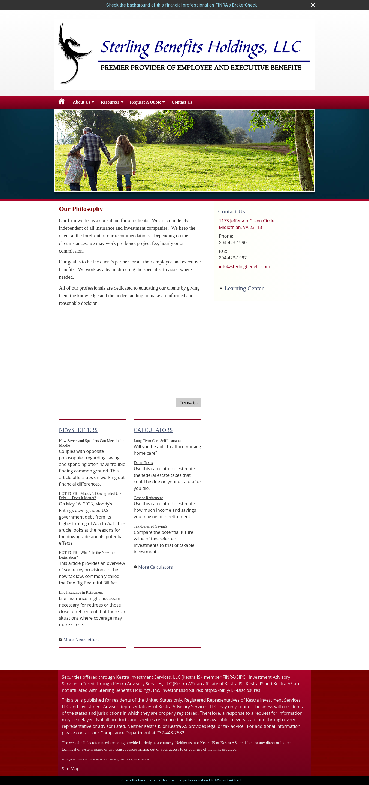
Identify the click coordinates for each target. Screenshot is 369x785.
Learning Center (244, 288)
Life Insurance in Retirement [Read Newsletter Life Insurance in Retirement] (81, 592)
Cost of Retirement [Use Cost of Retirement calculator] (148, 498)
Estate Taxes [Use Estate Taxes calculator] (143, 463)
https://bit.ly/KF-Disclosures (232, 690)
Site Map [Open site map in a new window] (71, 769)
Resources (110, 102)
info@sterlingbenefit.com (244, 266)
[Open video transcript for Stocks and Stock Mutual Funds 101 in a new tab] (188, 402)
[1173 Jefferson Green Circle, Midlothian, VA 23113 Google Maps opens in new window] (246, 224)
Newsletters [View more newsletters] (78, 430)
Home (61, 102)
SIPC (240, 677)
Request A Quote (145, 102)
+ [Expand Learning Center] (221, 288)
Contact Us (181, 102)
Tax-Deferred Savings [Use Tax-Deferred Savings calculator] (150, 526)
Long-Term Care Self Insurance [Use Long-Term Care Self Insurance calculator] (158, 441)
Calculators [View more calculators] (153, 430)
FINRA (229, 677)
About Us (81, 102)
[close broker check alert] (313, 5)
